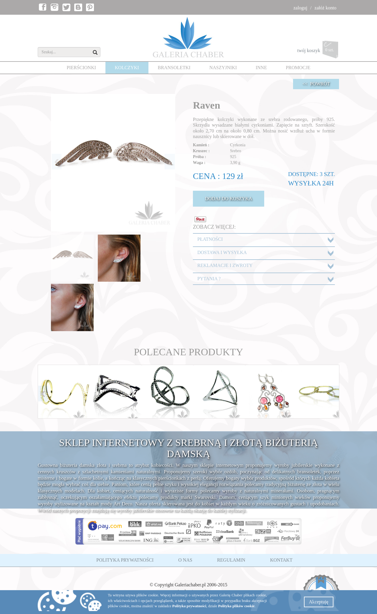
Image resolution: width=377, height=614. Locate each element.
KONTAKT (281, 559)
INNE (261, 67)
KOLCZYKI (127, 67)
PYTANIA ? (209, 278)
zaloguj (300, 7)
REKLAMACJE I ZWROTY (225, 265)
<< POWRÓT (316, 83)
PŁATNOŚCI (210, 239)
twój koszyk (318, 51)
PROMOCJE (298, 67)
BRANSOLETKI (174, 67)
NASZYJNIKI (223, 67)
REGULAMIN (231, 559)
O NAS (185, 559)
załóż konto (325, 7)
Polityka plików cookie (236, 606)
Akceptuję (318, 601)
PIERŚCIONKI (81, 67)
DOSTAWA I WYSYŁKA (222, 252)
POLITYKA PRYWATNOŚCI (124, 559)
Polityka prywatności (189, 606)
